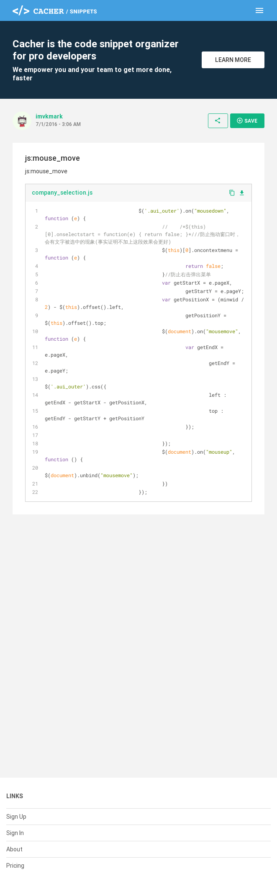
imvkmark (49, 116)
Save (246, 120)
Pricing (15, 865)
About (14, 849)
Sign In (15, 833)
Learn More (233, 60)
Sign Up (16, 816)
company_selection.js (62, 192)
